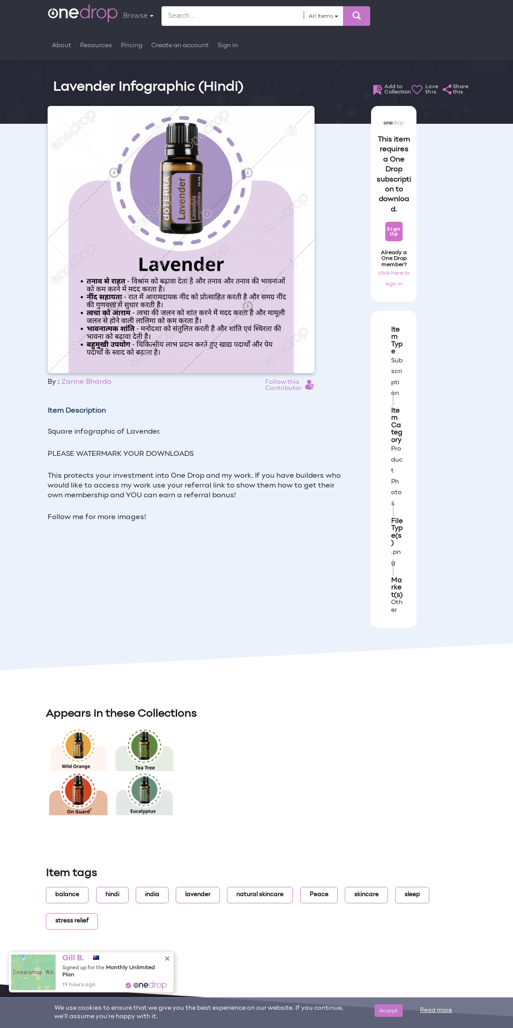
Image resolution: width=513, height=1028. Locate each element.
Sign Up (393, 231)
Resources (96, 46)
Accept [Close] (388, 1010)
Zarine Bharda (86, 382)
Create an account (180, 46)
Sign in (228, 46)
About (61, 46)
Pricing (131, 46)
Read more (436, 1010)
